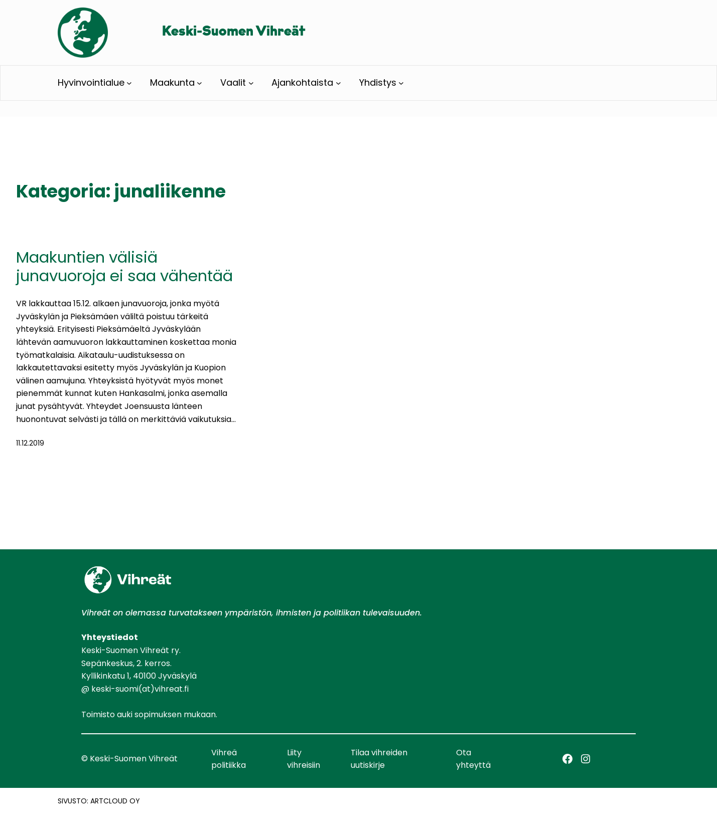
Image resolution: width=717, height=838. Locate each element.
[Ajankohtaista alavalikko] (338, 83)
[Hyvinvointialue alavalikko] (129, 83)
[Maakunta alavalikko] (199, 83)
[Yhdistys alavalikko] (401, 83)
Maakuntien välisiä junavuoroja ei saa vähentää (124, 266)
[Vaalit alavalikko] (251, 83)
